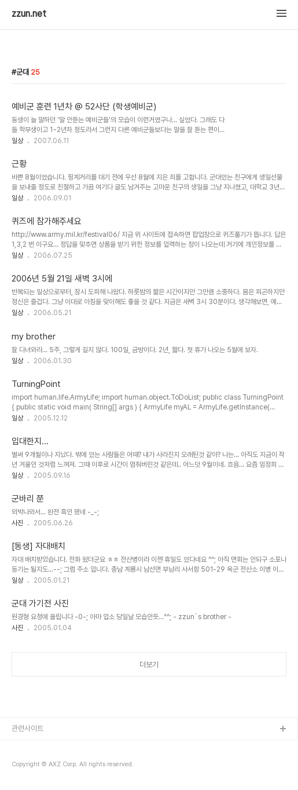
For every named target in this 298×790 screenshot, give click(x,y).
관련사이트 (27, 728)
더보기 (149, 664)
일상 (17, 141)
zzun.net (29, 14)
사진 (17, 523)
